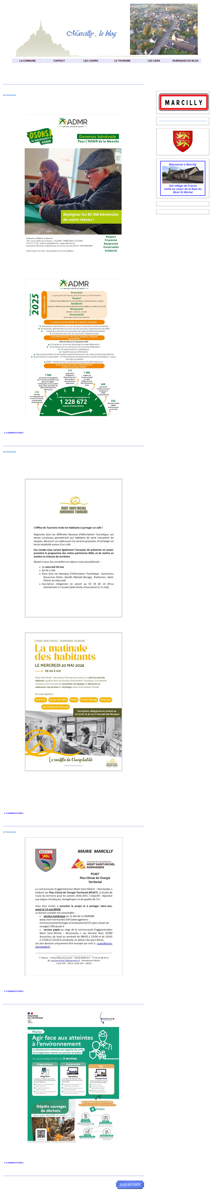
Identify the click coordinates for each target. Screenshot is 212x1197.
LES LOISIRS (90, 60)
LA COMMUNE (27, 60)
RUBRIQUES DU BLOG (186, 60)
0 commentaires (13, 433)
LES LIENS (154, 60)
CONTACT (59, 60)
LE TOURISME (122, 60)
